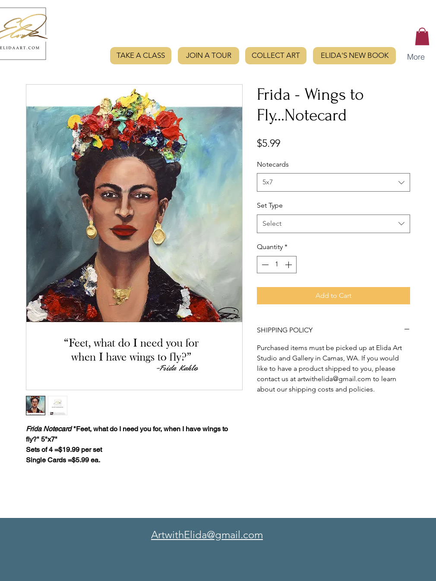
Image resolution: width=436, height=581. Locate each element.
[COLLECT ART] (275, 55)
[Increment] (289, 264)
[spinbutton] (276, 264)
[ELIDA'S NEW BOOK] (354, 55)
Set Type (270, 205)
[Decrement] (264, 264)
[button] (422, 36)
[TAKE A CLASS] (140, 55)
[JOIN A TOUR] (208, 55)
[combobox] (333, 182)
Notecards (273, 164)
